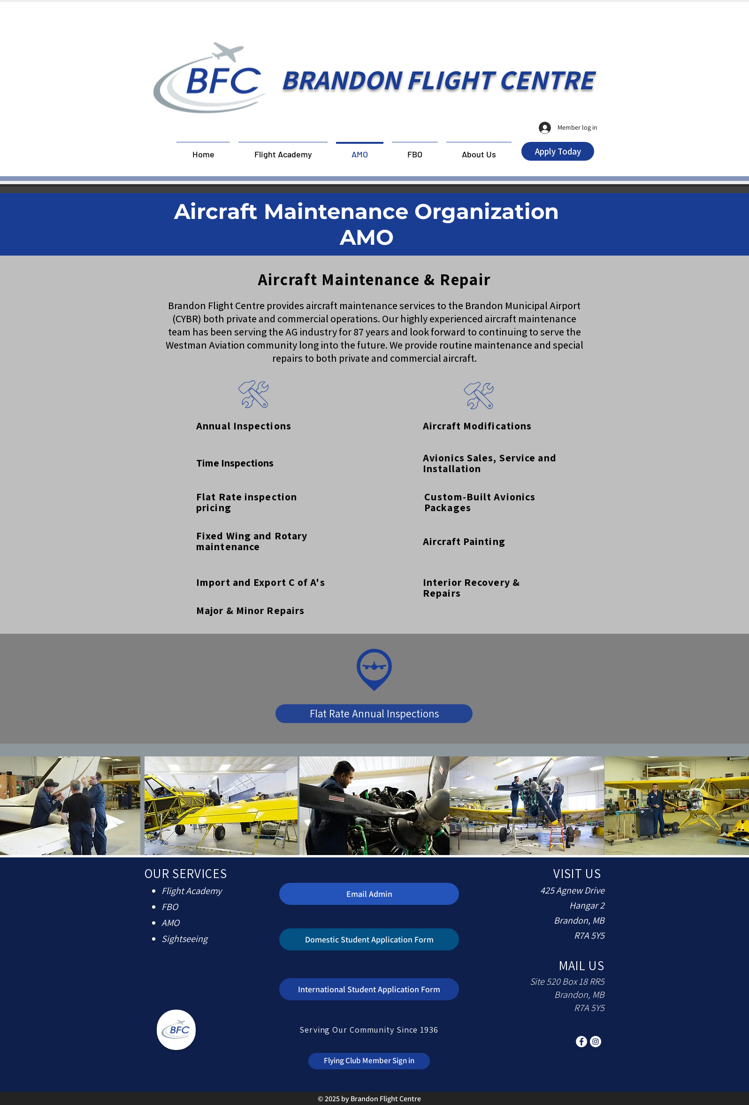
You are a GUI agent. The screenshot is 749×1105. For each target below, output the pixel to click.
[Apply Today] (557, 151)
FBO (169, 907)
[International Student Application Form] (369, 989)
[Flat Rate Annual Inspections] (374, 713)
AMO (170, 923)
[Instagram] (595, 1041)
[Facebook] (581, 1041)
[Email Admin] (369, 894)
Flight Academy (191, 891)
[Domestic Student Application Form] (369, 939)
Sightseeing (184, 939)
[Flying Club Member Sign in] (369, 1061)
